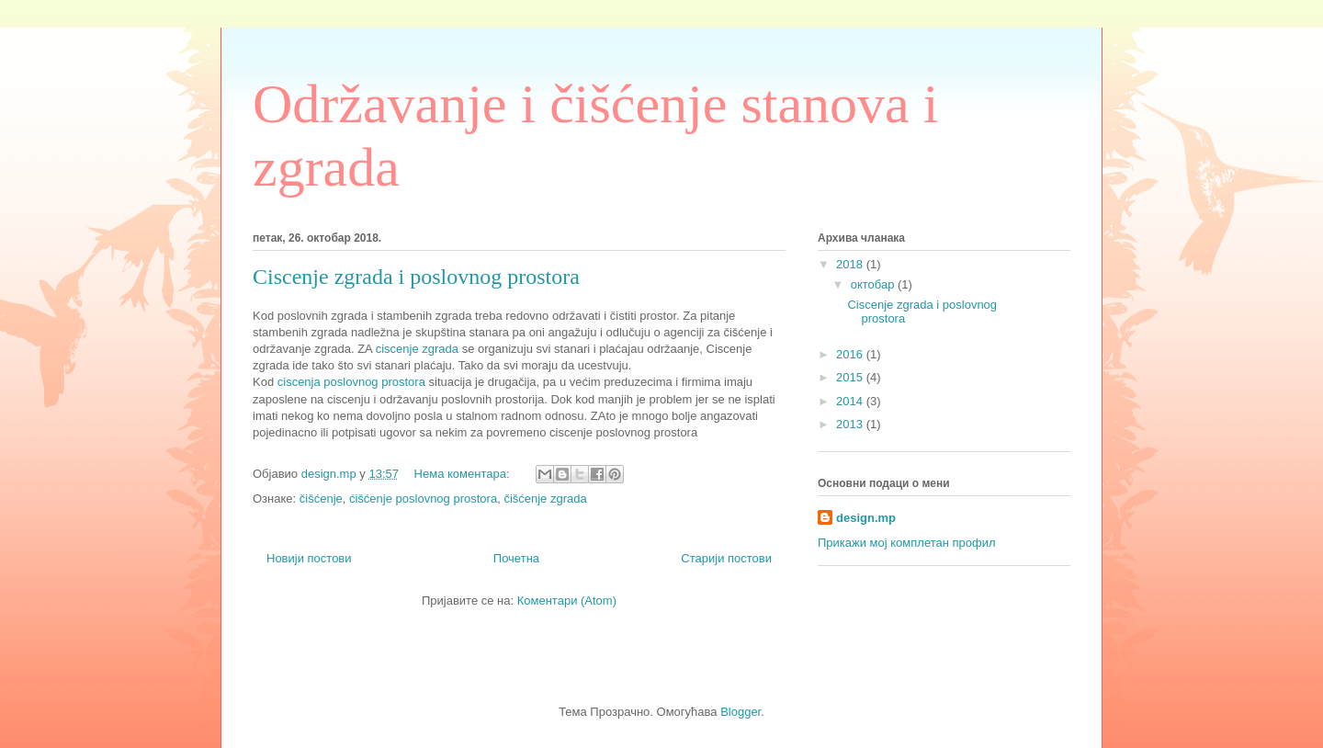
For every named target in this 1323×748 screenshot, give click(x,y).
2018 (851, 264)
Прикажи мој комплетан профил (907, 543)
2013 (851, 424)
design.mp (866, 518)
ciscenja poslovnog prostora (351, 382)
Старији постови (726, 558)
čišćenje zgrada (544, 498)
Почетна (516, 558)
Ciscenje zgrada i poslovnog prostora (416, 277)
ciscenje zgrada (417, 349)
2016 (851, 354)
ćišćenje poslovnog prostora (423, 498)
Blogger (740, 712)
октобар (874, 284)
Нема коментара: (464, 474)
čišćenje (321, 498)
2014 (851, 401)
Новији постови (309, 558)
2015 (851, 377)
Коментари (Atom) (566, 600)
